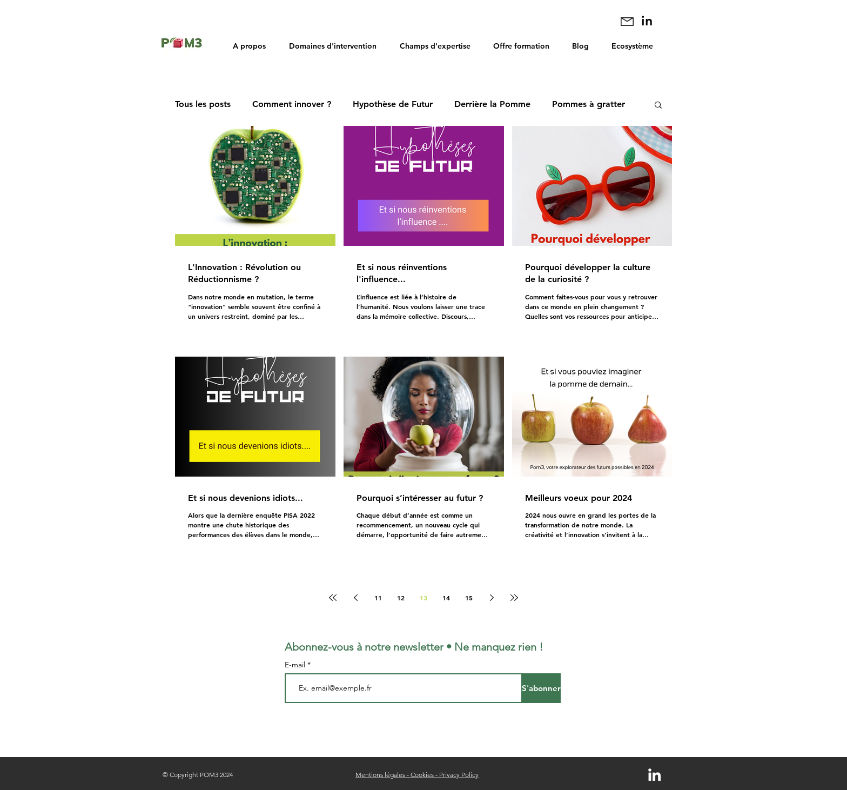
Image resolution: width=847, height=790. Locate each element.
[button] (658, 105)
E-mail (296, 664)
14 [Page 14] (446, 597)
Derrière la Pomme (492, 104)
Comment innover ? (291, 104)
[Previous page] (355, 597)
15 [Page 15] (469, 597)
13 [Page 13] (423, 597)
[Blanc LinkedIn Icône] (654, 775)
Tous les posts (203, 104)
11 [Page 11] (378, 597)
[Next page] (491, 597)
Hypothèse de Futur (393, 104)
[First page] (332, 597)
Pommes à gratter (588, 104)
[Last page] (514, 597)
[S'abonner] (541, 688)
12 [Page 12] (401, 597)
